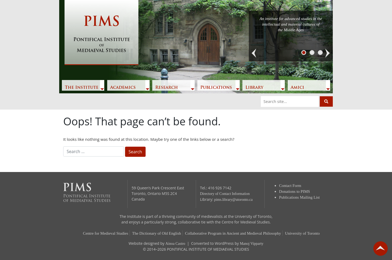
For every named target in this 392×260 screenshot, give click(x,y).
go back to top (380, 248)
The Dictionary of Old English (156, 233)
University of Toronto (302, 233)
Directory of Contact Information (225, 194)
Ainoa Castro (175, 244)
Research (166, 88)
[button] (254, 53)
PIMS (101, 35)
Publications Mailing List (299, 197)
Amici (297, 88)
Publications (216, 88)
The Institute (81, 88)
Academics (123, 88)
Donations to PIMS (294, 191)
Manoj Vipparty (251, 244)
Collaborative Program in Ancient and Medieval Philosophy (233, 233)
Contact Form (290, 185)
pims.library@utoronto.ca (233, 200)
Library (254, 88)
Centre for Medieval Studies (105, 233)
